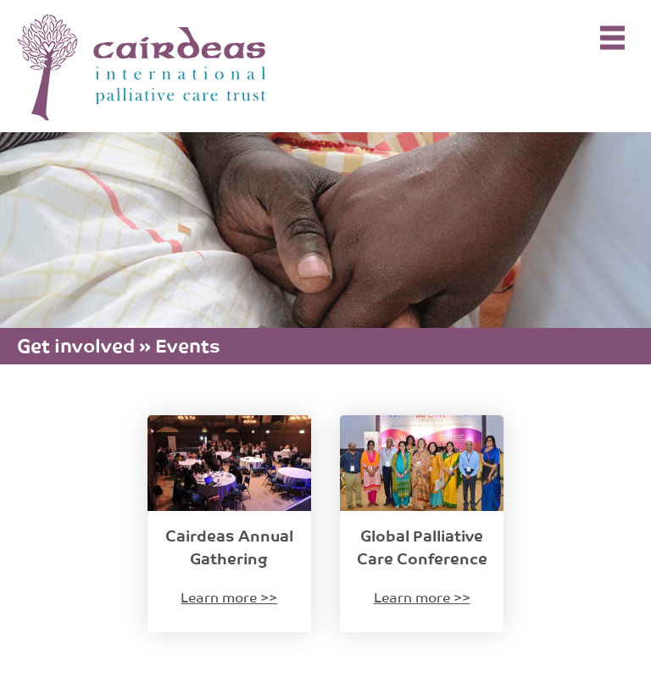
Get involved (76, 344)
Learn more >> (229, 596)
